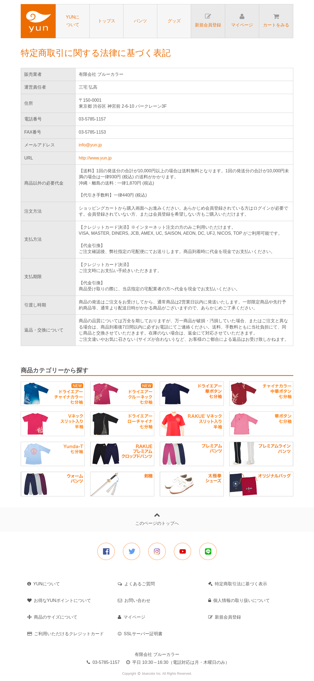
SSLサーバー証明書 (140, 633)
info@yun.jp (90, 145)
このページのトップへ (157, 519)
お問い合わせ (134, 600)
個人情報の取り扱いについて (239, 600)
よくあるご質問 (136, 583)
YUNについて (43, 583)
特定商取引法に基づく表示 (237, 583)
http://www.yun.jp (95, 158)
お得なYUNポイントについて (59, 600)
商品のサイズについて (52, 617)
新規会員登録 (224, 617)
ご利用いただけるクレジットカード (65, 633)
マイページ (131, 617)
